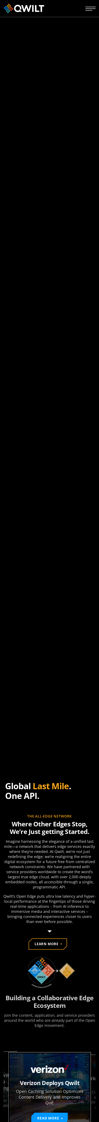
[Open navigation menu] (90, 8)
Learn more (47, 944)
